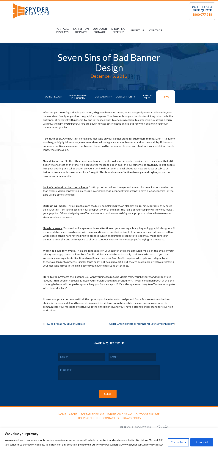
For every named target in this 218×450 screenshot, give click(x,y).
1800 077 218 (202, 14)
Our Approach (53, 96)
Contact (155, 30)
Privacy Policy (131, 418)
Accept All (202, 442)
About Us (137, 30)
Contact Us (111, 418)
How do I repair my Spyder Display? (65, 323)
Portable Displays (62, 30)
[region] (109, 439)
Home (62, 414)
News (165, 96)
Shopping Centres (118, 30)
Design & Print (147, 96)
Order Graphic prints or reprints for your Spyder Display (141, 323)
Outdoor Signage (100, 30)
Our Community (125, 96)
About (73, 414)
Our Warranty (103, 96)
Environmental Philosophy (78, 96)
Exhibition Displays (81, 30)
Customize (177, 442)
